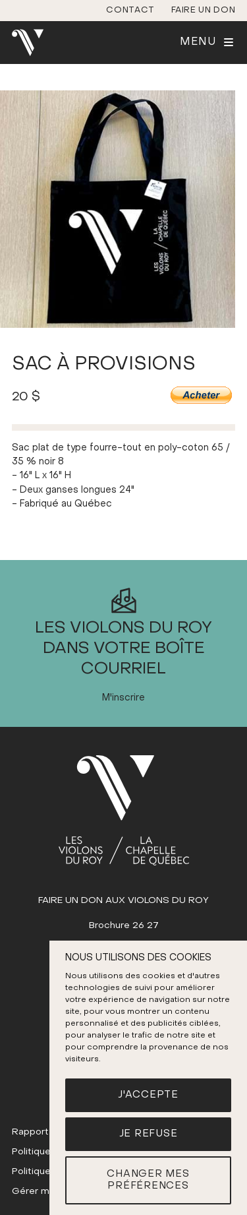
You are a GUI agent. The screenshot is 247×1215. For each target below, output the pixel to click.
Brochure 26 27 (124, 925)
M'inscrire (123, 698)
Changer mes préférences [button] (148, 1180)
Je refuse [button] (148, 1133)
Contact (130, 10)
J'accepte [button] (148, 1095)
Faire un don (203, 10)
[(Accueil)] (124, 810)
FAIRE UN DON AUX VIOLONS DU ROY (123, 900)
